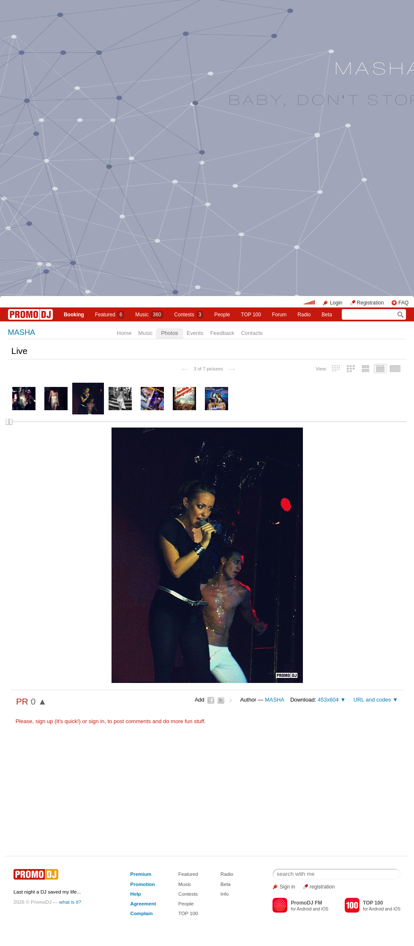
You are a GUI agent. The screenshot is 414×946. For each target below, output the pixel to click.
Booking (74, 315)
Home (124, 333)
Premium (140, 874)
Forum (279, 315)
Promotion (142, 884)
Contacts (251, 333)
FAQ (403, 302)
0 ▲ (39, 701)
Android (304, 909)
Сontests (188, 314)
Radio (303, 315)
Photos (169, 333)
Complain (141, 913)
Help (135, 894)
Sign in (287, 886)
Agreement (143, 903)
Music (149, 314)
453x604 (328, 699)
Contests (188, 894)
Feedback (222, 333)
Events (195, 333)
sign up (44, 721)
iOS (324, 909)
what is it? (70, 902)
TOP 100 (251, 315)
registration (322, 886)
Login (336, 302)
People (222, 315)
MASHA (21, 332)
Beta (326, 315)
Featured (110, 314)
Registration (370, 302)
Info (225, 894)
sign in (97, 721)
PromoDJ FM (306, 903)
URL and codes (372, 699)
